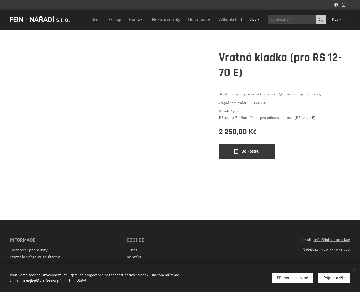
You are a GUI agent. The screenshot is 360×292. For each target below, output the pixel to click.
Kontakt (134, 256)
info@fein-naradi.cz (332, 239)
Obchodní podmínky (29, 250)
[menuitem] (87, 20)
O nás (132, 250)
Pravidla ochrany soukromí (35, 256)
